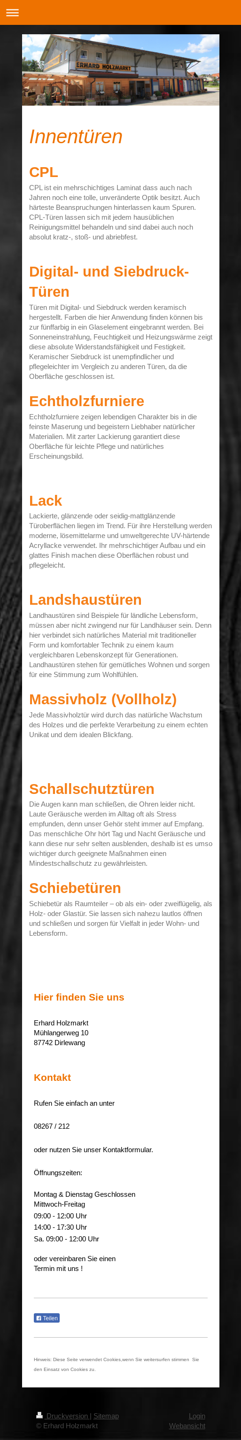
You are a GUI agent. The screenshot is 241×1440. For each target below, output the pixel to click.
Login (197, 1416)
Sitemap (106, 1416)
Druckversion (63, 1416)
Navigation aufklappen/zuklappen (120, 12)
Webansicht (187, 1426)
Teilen (47, 1318)
